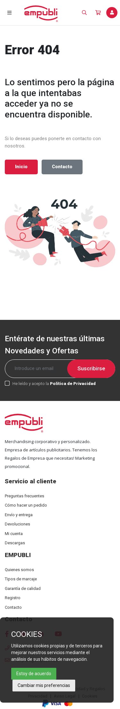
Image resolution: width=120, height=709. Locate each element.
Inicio (21, 167)
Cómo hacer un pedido (26, 505)
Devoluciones (17, 524)
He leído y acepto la (54, 383)
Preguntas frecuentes (24, 496)
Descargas (15, 542)
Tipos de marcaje (21, 579)
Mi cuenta (14, 533)
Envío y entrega (19, 514)
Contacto (62, 167)
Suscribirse (91, 368)
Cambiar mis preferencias (44, 685)
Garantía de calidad (23, 588)
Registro (12, 597)
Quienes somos (19, 569)
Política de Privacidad (73, 383)
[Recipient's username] (60, 368)
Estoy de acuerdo (33, 673)
